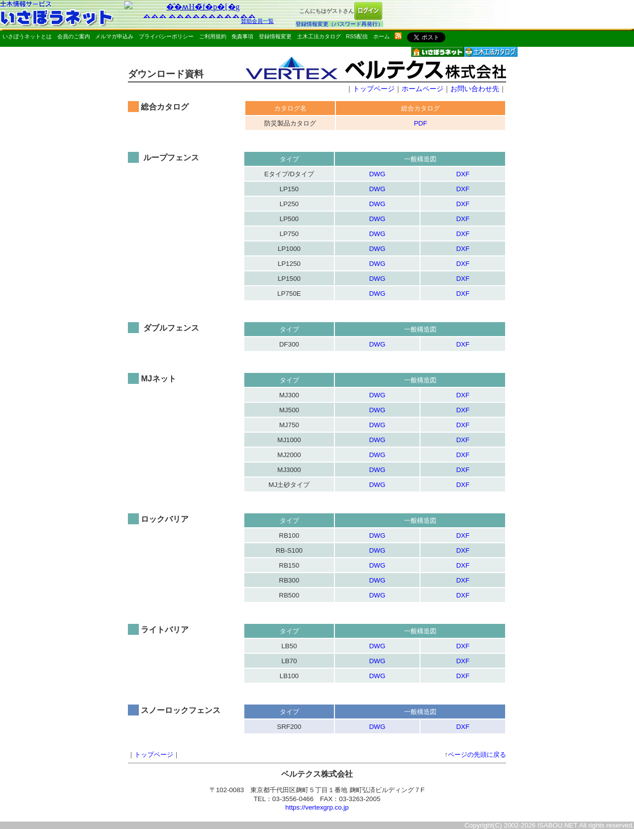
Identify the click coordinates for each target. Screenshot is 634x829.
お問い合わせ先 (474, 89)
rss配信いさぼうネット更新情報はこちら (398, 35)
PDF (420, 123)
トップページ (374, 89)
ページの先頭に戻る (477, 754)
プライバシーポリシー (166, 36)
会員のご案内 (73, 36)
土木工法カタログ (319, 36)
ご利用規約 (212, 36)
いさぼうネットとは (27, 36)
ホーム (381, 36)
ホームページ (422, 89)
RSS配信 (357, 36)
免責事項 (242, 36)
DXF (463, 174)
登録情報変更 (275, 36)
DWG (377, 174)
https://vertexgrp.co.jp (316, 807)
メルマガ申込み (114, 36)
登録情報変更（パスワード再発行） (339, 24)
